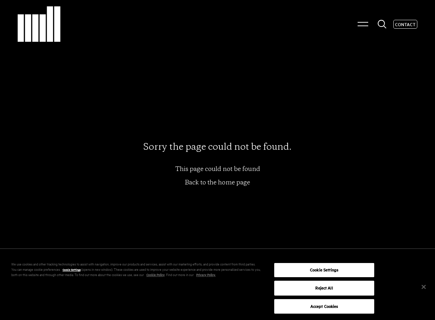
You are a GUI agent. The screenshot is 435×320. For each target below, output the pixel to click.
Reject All (324, 289)
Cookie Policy (155, 276)
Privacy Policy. (206, 276)
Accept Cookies (324, 308)
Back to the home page (217, 182)
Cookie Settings (72, 271)
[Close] (423, 288)
